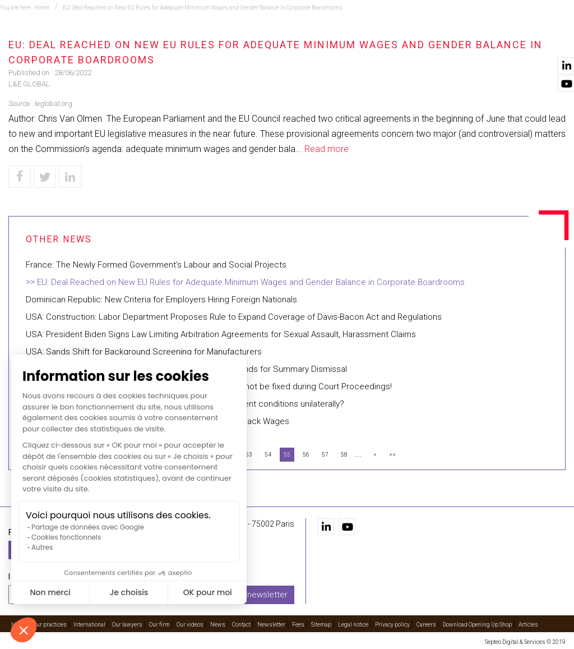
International (271, 39)
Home (91, 39)
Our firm (401, 39)
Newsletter (271, 625)
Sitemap (321, 625)
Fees (298, 625)
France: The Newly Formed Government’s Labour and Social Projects (156, 265)
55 (287, 455)
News (504, 39)
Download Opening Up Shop (477, 625)
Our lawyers (341, 39)
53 (249, 455)
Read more (326, 149)
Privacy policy (392, 625)
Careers (426, 625)
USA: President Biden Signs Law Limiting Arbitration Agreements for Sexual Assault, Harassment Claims (221, 334)
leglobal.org (53, 103)
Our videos (455, 39)
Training (208, 39)
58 (344, 455)
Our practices (147, 39)
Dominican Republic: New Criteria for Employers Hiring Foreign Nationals (161, 299)
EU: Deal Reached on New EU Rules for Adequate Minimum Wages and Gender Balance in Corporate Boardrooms (251, 282)
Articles (528, 625)
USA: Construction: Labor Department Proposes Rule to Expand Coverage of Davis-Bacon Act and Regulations (234, 317)
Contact (548, 39)
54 (268, 455)
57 (325, 455)
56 (306, 455)
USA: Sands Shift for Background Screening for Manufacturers (144, 352)
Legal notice (353, 625)
